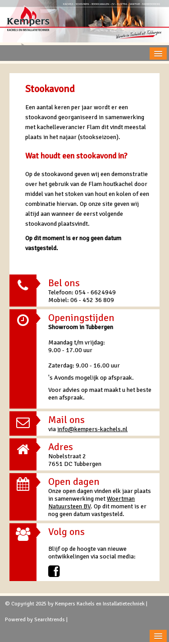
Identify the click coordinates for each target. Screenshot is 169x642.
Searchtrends (49, 619)
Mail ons (66, 420)
